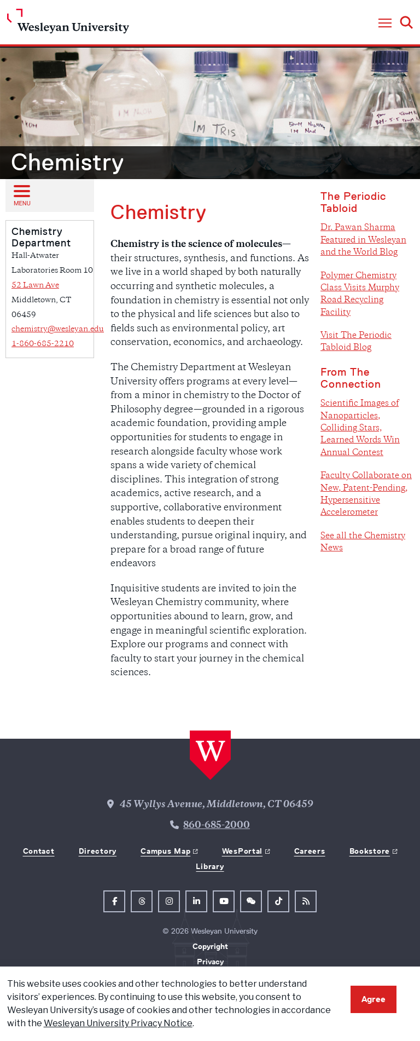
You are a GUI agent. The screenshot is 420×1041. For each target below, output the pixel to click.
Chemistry (67, 162)
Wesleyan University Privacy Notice (118, 1023)
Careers (309, 851)
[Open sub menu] (21, 195)
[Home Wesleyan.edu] (68, 24)
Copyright (210, 946)
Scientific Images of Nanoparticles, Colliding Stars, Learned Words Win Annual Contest (360, 428)
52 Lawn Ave (35, 285)
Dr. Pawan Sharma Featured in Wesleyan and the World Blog (363, 240)
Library (210, 866)
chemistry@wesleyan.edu (57, 329)
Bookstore (369, 851)
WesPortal (242, 851)
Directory (97, 851)
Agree (373, 999)
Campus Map (165, 851)
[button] (385, 23)
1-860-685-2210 (42, 344)
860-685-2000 (216, 825)
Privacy (210, 962)
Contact (39, 851)
